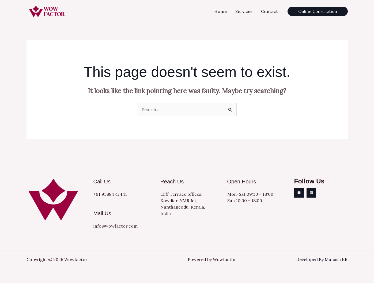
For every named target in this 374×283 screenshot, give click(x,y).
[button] (318, 11)
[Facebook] (299, 193)
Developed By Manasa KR (321, 259)
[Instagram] (311, 193)
